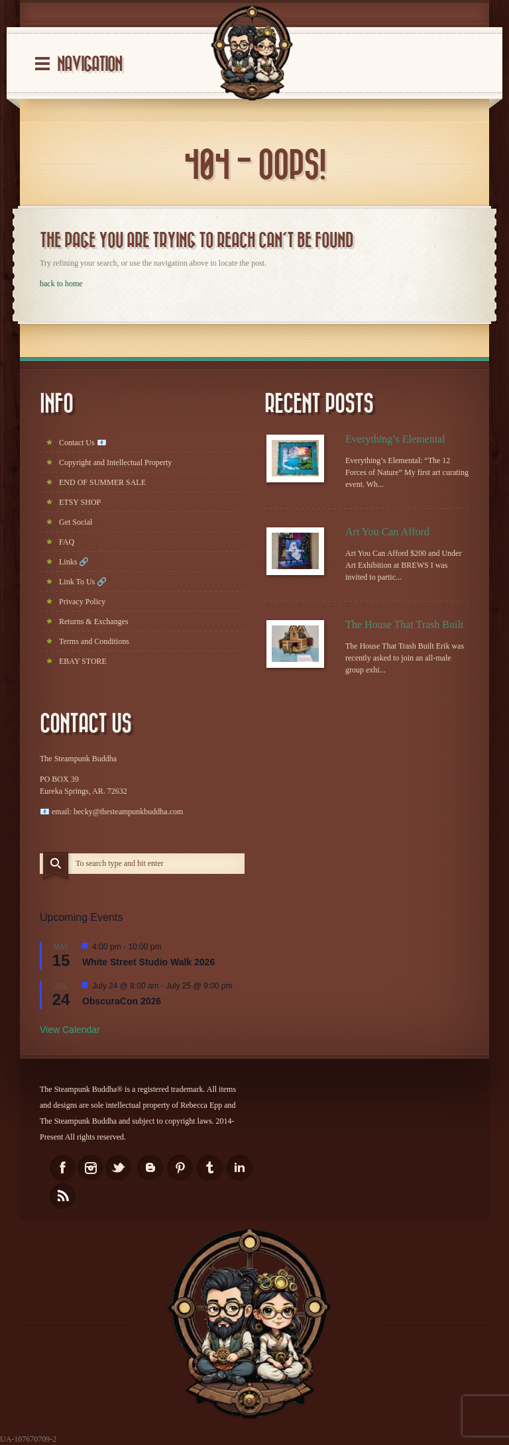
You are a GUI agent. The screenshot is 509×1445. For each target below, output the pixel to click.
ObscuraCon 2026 (121, 1001)
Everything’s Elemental (395, 439)
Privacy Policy (82, 601)
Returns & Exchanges (94, 621)
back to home (61, 283)
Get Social (75, 522)
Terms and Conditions (94, 641)
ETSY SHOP (80, 502)
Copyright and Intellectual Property (115, 462)
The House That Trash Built (404, 624)
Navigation (89, 65)
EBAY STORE (83, 661)
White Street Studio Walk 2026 (148, 962)
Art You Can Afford (387, 531)
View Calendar (70, 1029)
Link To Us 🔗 (83, 581)
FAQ (66, 542)
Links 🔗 (74, 561)
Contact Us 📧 (83, 442)
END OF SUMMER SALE (102, 482)
